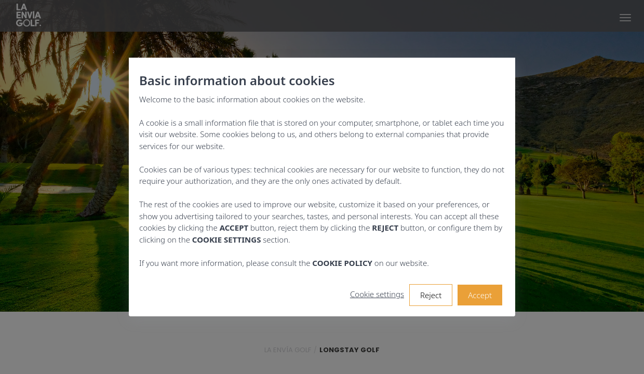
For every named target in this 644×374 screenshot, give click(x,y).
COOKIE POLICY (342, 263)
